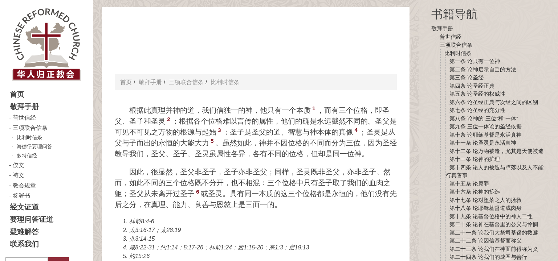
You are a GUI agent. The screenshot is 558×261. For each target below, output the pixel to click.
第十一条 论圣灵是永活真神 (482, 143)
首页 (17, 94)
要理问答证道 (31, 219)
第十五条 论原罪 (469, 184)
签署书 (21, 195)
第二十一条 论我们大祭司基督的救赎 (493, 232)
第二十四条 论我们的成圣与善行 (488, 257)
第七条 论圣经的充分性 (477, 110)
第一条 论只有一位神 (474, 61)
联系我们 (24, 244)
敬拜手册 (24, 107)
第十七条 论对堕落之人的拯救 (485, 200)
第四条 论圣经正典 (471, 86)
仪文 (18, 165)
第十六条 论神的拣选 (474, 191)
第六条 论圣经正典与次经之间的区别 (493, 102)
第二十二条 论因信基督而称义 (485, 240)
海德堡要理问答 (34, 146)
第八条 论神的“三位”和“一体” (483, 118)
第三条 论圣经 (466, 77)
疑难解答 (24, 232)
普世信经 (24, 118)
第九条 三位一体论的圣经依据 (485, 126)
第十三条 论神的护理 (474, 159)
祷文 (18, 175)
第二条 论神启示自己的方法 (482, 69)
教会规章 (24, 185)
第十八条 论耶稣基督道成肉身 (485, 208)
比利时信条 (29, 137)
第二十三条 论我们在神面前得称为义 (493, 249)
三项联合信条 (30, 128)
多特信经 (27, 155)
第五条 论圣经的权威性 (477, 94)
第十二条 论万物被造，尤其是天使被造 (496, 151)
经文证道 (24, 207)
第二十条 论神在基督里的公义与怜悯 (493, 224)
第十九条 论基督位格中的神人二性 (491, 216)
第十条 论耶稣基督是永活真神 (485, 135)
